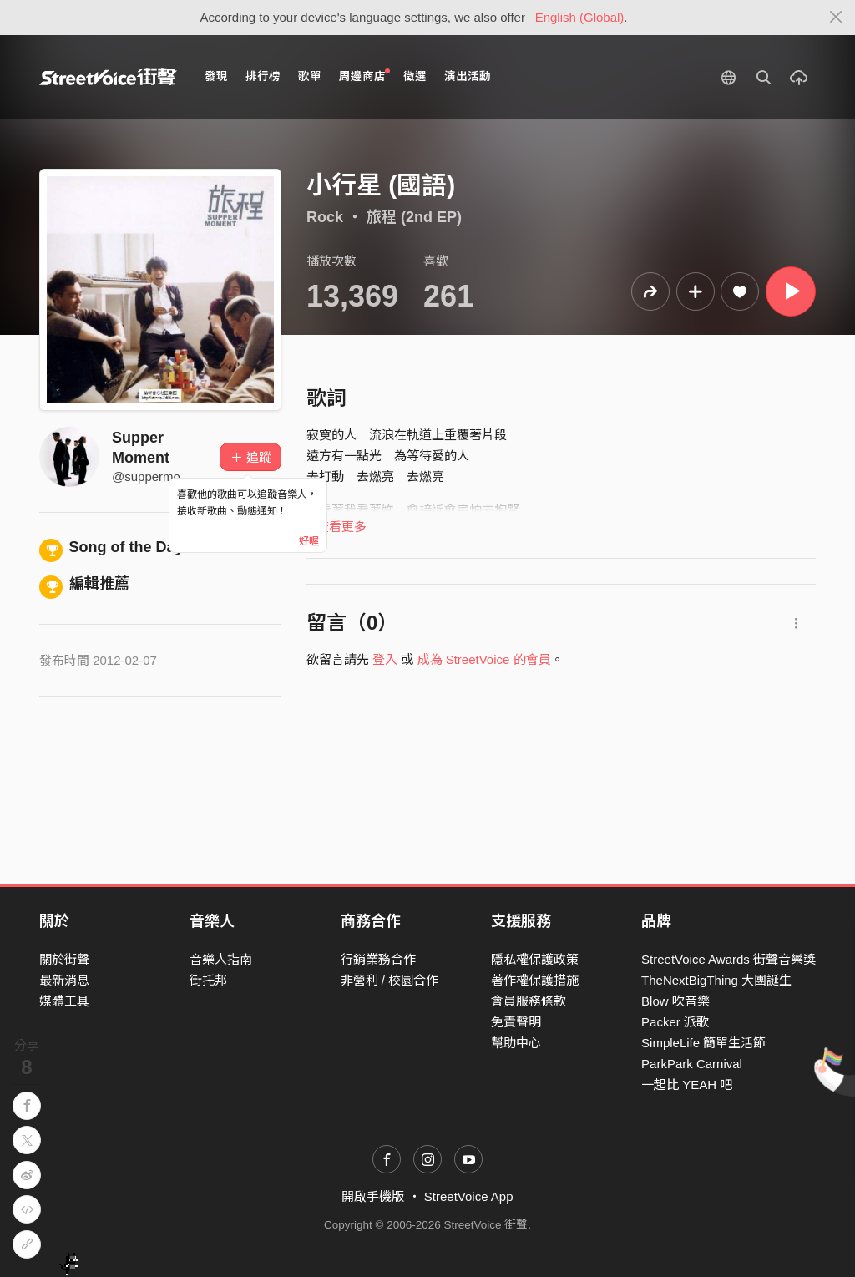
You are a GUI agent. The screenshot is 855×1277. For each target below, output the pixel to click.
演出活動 (467, 76)
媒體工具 (64, 1001)
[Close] (836, 18)
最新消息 (64, 980)
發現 (216, 76)
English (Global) (580, 17)
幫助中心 (516, 1043)
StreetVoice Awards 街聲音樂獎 (728, 959)
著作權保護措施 (535, 980)
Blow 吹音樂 (675, 1001)
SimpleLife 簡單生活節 (703, 1043)
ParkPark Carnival (691, 1064)
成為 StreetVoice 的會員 (484, 659)
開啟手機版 (372, 1196)
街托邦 (208, 980)
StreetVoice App (469, 1196)
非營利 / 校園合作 (390, 980)
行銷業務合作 (378, 959)
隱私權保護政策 (535, 959)
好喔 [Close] (309, 541)
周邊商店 (364, 75)
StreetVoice (108, 76)
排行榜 (263, 76)
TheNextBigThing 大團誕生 (716, 980)
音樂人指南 (221, 959)
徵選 (415, 76)
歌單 (309, 76)
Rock (324, 217)
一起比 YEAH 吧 (686, 1084)
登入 (384, 659)
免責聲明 (516, 1022)
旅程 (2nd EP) (414, 217)
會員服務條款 (528, 1001)
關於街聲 (64, 959)
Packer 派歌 (675, 1022)
